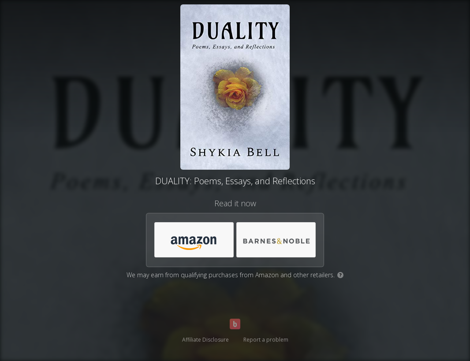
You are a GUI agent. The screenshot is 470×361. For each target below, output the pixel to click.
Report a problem (265, 339)
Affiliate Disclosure (205, 339)
